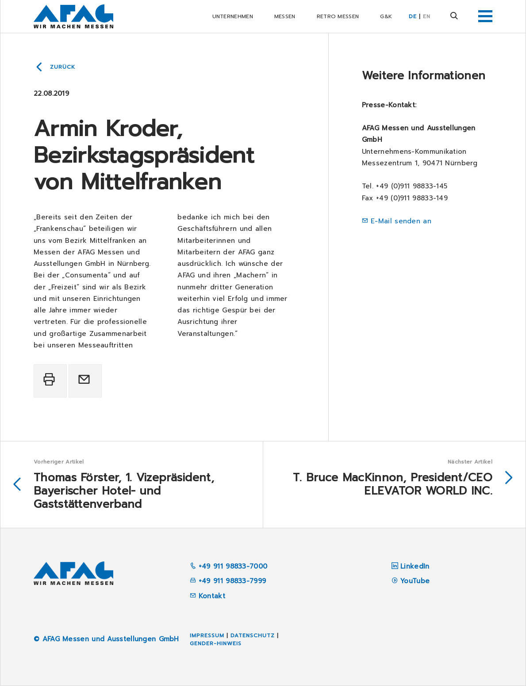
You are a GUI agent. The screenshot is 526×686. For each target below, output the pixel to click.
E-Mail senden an (401, 221)
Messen (285, 16)
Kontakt (207, 596)
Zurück (62, 67)
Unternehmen (232, 16)
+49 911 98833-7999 (228, 581)
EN (426, 16)
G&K (386, 16)
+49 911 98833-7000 (229, 566)
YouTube (415, 581)
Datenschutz (252, 635)
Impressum (207, 635)
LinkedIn (414, 566)
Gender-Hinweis (216, 643)
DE (413, 16)
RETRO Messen (338, 16)
